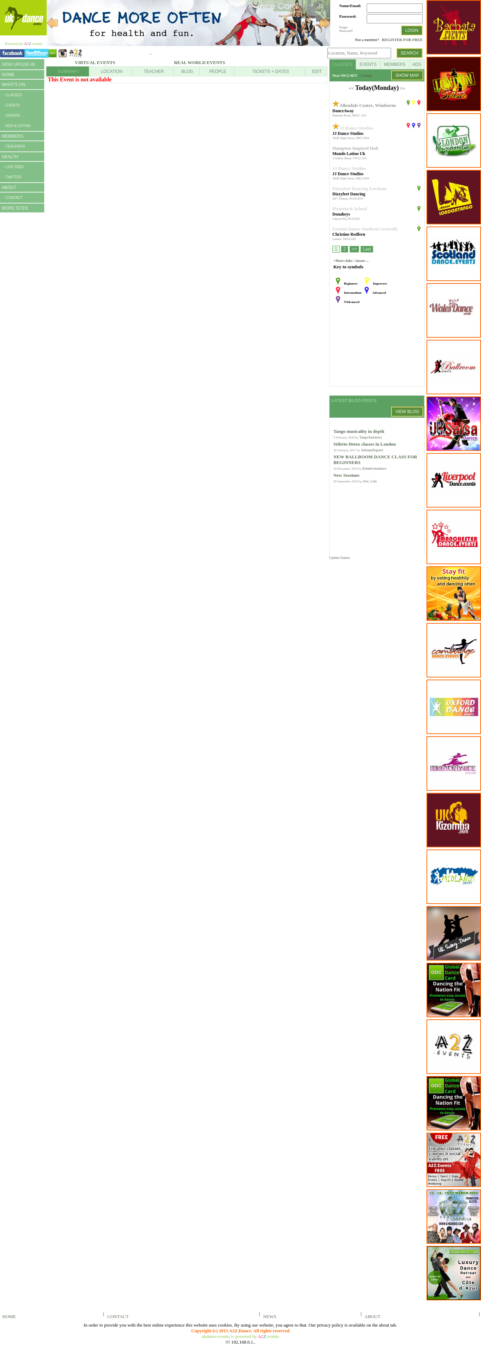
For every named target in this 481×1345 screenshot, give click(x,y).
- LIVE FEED (14, 167)
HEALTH (10, 156)
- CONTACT (13, 198)
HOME (8, 74)
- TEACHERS (14, 146)
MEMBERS (12, 136)
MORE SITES (15, 208)
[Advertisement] (21, 325)
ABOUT (9, 187)
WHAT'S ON (13, 84)
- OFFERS (12, 116)
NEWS (268, 1316)
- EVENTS (12, 105)
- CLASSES (13, 95)
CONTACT (117, 1316)
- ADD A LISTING (17, 126)
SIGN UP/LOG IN (18, 64)
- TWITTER (12, 177)
